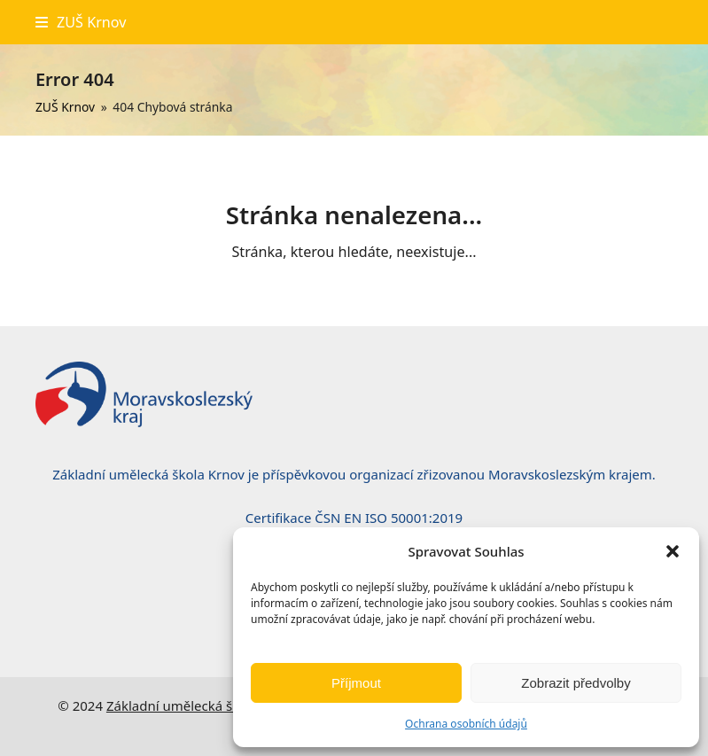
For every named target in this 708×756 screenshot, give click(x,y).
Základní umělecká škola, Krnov (204, 705)
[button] (672, 551)
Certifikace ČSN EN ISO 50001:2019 (354, 517)
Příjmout (356, 682)
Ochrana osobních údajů (466, 723)
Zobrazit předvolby (575, 682)
